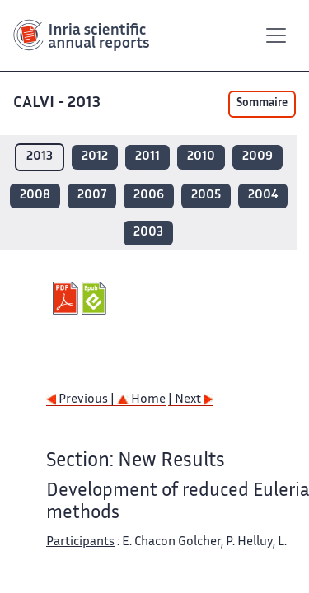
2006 (148, 195)
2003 (148, 232)
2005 (206, 195)
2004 (263, 195)
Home (141, 400)
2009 (257, 157)
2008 (35, 195)
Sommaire (262, 104)
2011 (147, 157)
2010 (201, 157)
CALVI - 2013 (58, 103)
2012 (95, 157)
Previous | (81, 400)
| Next (190, 400)
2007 (91, 195)
